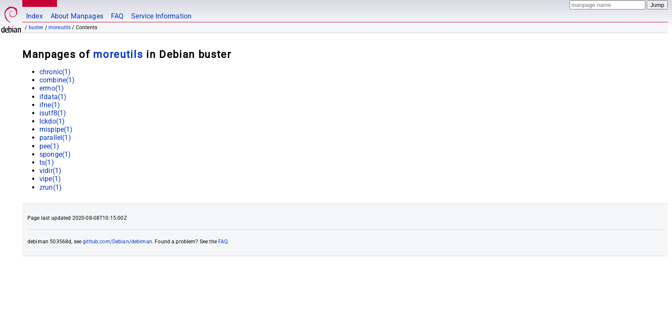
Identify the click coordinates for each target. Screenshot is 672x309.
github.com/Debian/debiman (117, 242)
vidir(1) (50, 171)
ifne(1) (49, 105)
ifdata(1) (52, 97)
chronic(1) (55, 72)
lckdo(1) (52, 121)
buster (36, 27)
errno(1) (51, 88)
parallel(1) (55, 137)
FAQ (117, 16)
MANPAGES (38, 3)
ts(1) (46, 162)
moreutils (59, 27)
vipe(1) (50, 179)
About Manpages (77, 16)
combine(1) (57, 80)
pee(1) (49, 146)
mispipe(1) (56, 129)
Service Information (161, 16)
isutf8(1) (52, 113)
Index (34, 16)
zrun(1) (50, 187)
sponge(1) (55, 154)
